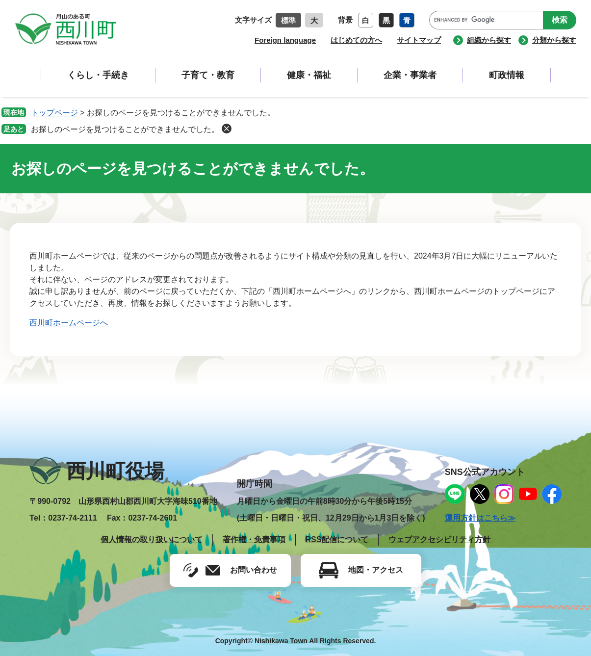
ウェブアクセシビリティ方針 (439, 539)
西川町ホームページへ (68, 322)
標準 (288, 20)
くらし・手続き (98, 75)
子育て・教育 (207, 75)
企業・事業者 (410, 75)
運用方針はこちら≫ (480, 518)
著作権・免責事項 (254, 539)
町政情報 (506, 75)
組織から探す (489, 40)
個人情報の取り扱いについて (152, 539)
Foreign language (285, 40)
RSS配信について (337, 539)
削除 (226, 128)
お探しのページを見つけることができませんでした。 (125, 129)
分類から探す (554, 40)
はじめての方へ (356, 40)
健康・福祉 (309, 75)
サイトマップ (419, 40)
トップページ (54, 112)
